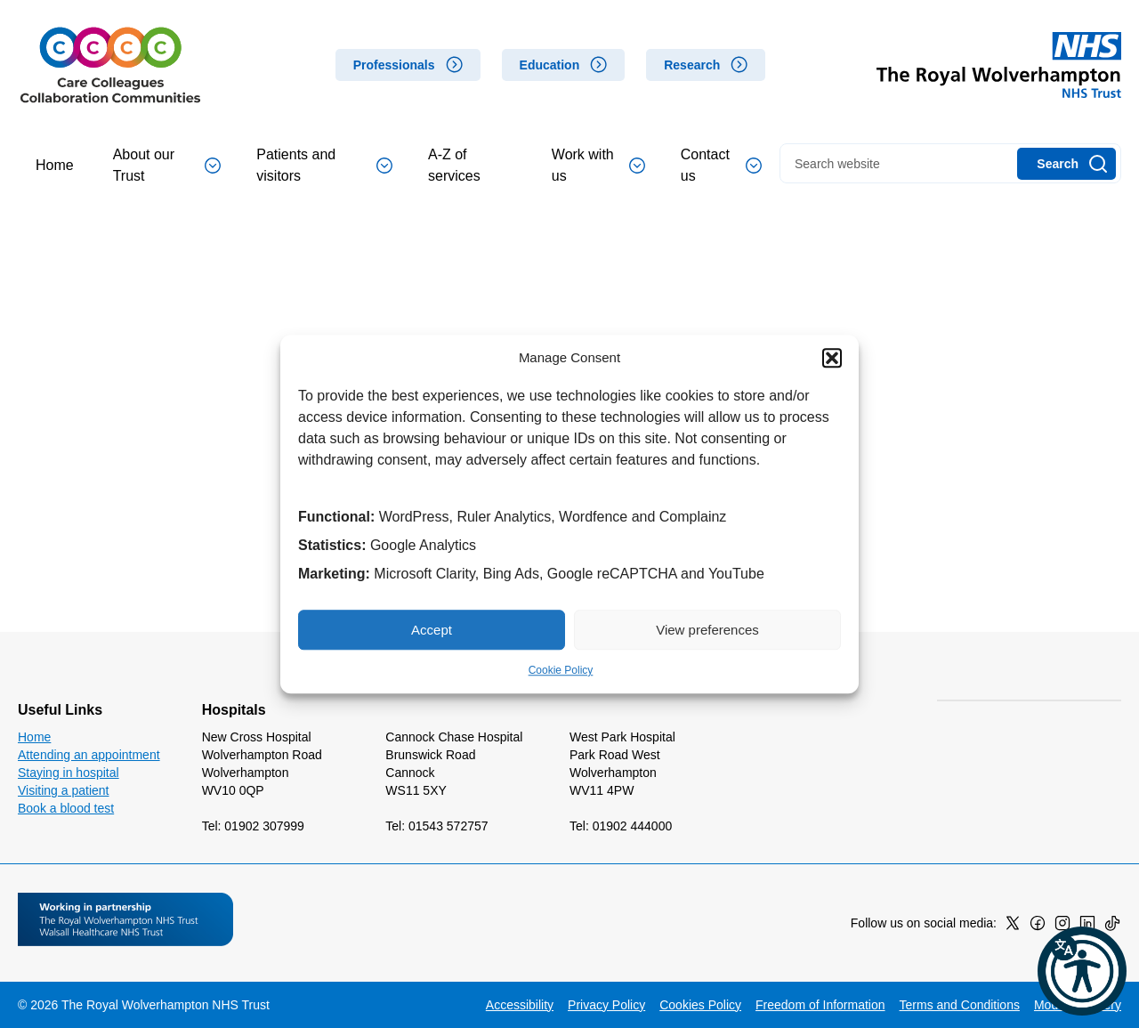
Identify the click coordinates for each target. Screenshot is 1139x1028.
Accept (431, 629)
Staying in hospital (68, 772)
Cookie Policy (561, 670)
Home (55, 165)
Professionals (394, 65)
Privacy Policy (606, 1005)
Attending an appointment (89, 755)
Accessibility (519, 1005)
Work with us (598, 165)
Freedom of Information (820, 1005)
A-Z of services (454, 165)
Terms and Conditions (960, 1005)
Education (550, 65)
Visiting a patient (63, 790)
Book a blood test (66, 808)
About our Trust (167, 165)
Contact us (721, 165)
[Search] (1066, 164)
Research (692, 65)
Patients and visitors (324, 165)
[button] (832, 358)
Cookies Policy (700, 1005)
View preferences (707, 629)
